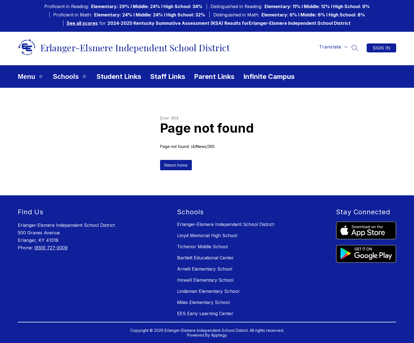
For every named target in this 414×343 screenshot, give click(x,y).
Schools (70, 76)
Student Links (118, 76)
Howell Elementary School (205, 280)
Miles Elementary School (203, 302)
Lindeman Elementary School (208, 291)
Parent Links (214, 76)
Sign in (381, 48)
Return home (176, 165)
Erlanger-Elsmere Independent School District (225, 224)
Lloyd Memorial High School (207, 235)
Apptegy (219, 335)
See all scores (82, 23)
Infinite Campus (269, 76)
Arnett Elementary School (204, 269)
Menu (31, 76)
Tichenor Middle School (202, 246)
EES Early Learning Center (205, 313)
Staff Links (167, 76)
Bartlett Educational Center (205, 258)
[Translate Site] (333, 46)
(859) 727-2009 (51, 247)
